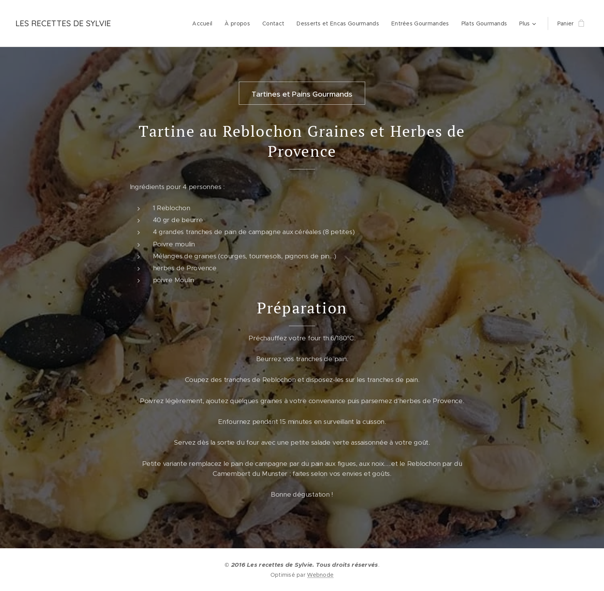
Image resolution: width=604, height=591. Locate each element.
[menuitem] (204, 23)
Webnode (320, 574)
